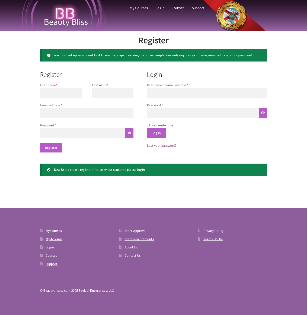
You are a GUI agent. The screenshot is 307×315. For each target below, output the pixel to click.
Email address (57, 105)
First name (48, 85)
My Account (54, 239)
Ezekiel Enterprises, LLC (96, 290)
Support (198, 7)
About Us (131, 247)
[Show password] (263, 113)
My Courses (139, 7)
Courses (178, 7)
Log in (156, 133)
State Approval (135, 231)
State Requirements (139, 239)
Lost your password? (162, 145)
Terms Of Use (213, 239)
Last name (100, 85)
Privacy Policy (213, 231)
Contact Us (133, 255)
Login (159, 7)
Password (161, 105)
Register (51, 147)
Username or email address (174, 84)
